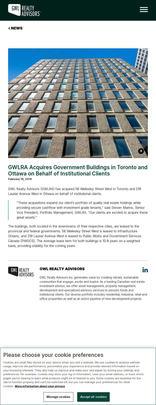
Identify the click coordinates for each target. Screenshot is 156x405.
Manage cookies (58, 397)
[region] (78, 376)
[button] (142, 9)
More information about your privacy (40, 386)
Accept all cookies (93, 397)
